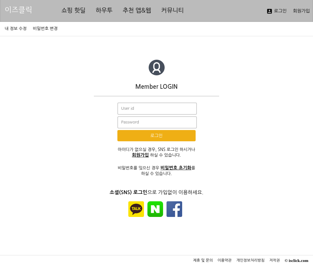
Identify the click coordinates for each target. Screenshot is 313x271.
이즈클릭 (18, 10)
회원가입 (301, 11)
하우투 (104, 10)
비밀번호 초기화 (176, 168)
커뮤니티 (172, 10)
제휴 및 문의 (203, 260)
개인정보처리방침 (250, 260)
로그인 (276, 11)
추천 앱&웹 (137, 10)
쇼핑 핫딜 (73, 10)
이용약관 (225, 260)
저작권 (274, 260)
